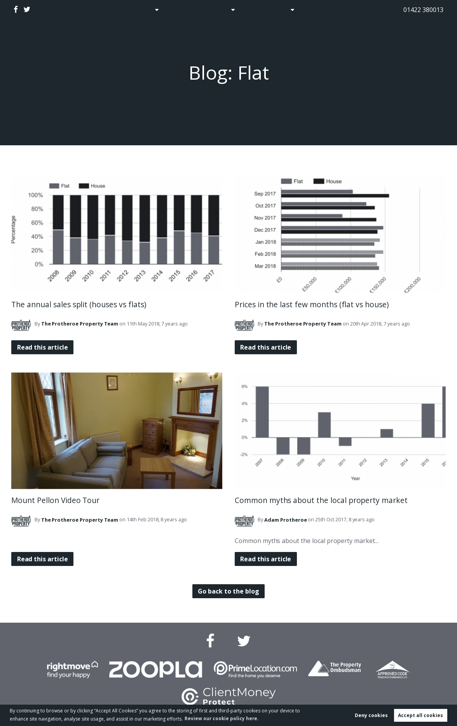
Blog (255, 9)
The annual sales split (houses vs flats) (78, 304)
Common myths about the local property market (321, 500)
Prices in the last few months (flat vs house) (312, 304)
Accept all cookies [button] (420, 715)
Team (80, 323)
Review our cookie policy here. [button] (222, 718)
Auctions (181, 9)
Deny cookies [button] (371, 715)
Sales (142, 9)
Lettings (218, 9)
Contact (321, 9)
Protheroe (285, 519)
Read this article (42, 347)
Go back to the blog (228, 591)
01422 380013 (423, 9)
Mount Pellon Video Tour (55, 500)
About (283, 9)
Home (114, 9)
